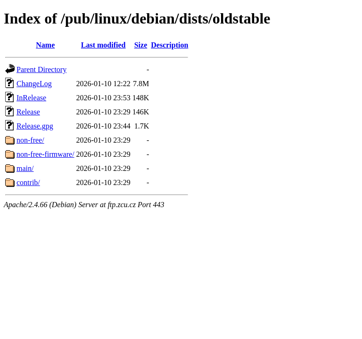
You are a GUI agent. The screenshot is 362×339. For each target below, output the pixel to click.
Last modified (103, 45)
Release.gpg (34, 126)
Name (45, 45)
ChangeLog (34, 84)
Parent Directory (41, 69)
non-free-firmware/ (45, 154)
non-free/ (30, 140)
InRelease (31, 98)
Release (28, 112)
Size (141, 45)
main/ (24, 168)
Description (169, 45)
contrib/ (28, 182)
